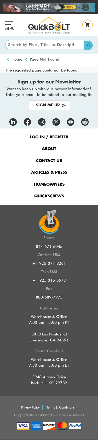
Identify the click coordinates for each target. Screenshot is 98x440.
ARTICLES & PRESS (49, 172)
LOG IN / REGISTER (49, 137)
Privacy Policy (30, 407)
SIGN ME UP (48, 105)
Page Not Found (44, 59)
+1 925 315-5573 (49, 280)
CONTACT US (49, 161)
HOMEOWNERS (49, 184)
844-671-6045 (49, 246)
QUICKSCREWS (49, 196)
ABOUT (49, 149)
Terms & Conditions (60, 407)
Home (16, 59)
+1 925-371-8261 (49, 263)
